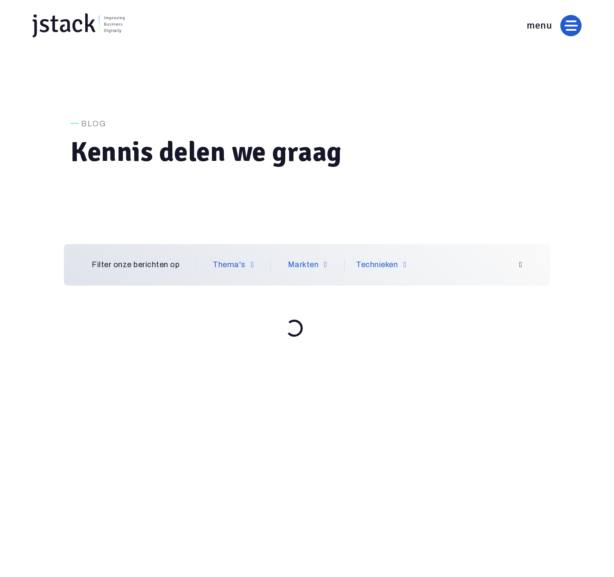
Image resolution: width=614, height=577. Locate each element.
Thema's (233, 264)
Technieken (381, 264)
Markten (307, 264)
